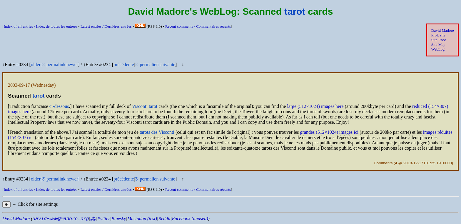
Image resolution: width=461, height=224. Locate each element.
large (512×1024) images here (315, 106)
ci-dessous (59, 106)
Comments (383, 163)
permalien (149, 64)
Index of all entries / (40, 26)
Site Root (438, 40)
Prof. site (438, 35)
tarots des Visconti (157, 132)
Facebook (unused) (190, 218)
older (36, 64)
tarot (294, 11)
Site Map (438, 44)
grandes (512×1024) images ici (329, 132)
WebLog (438, 49)
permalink (56, 64)
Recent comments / (198, 26)
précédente (123, 64)
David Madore (442, 30)
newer (72, 64)
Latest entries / (106, 26)
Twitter (103, 218)
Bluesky (118, 218)
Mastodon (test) (142, 218)
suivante (167, 64)
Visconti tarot (145, 106)
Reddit (164, 218)
